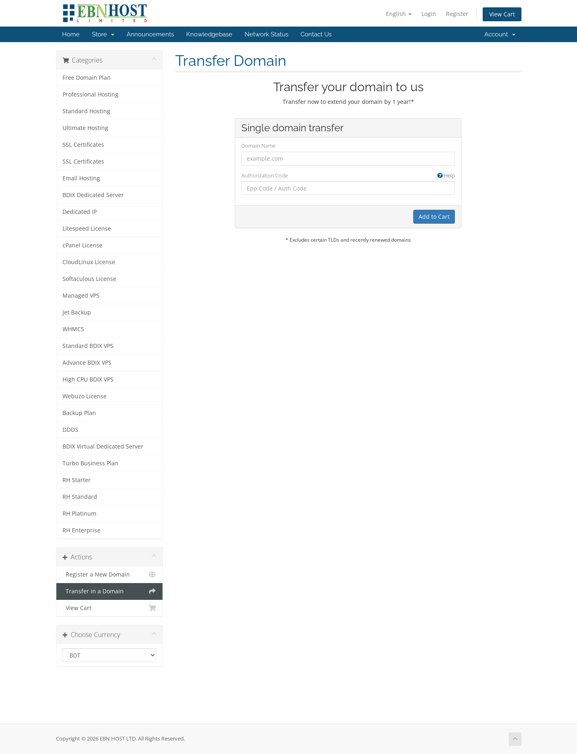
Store (103, 34)
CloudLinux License (88, 262)
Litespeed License (86, 228)
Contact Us (316, 34)
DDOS (70, 429)
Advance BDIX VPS (86, 362)
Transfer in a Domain (109, 591)
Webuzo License (84, 396)
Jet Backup (76, 312)
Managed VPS (81, 295)
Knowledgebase (209, 34)
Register (457, 14)
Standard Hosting (86, 111)
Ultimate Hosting (85, 128)
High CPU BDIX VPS (88, 379)
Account (499, 34)
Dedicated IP (79, 211)
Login (428, 14)
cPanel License (82, 245)
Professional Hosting (90, 94)
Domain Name (258, 145)
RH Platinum (79, 513)
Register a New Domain (109, 574)
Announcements (150, 34)
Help (446, 175)
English (399, 14)
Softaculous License (89, 279)
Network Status (266, 34)
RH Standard (79, 496)
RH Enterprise (81, 530)
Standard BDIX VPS (88, 346)
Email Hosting (81, 178)
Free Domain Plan (86, 77)
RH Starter (76, 480)
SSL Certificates (83, 144)
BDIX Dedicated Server (93, 195)
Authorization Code (348, 176)
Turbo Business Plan (90, 463)
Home (71, 34)
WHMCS (73, 329)
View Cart (502, 14)
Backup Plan (79, 413)
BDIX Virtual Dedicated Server (102, 446)
